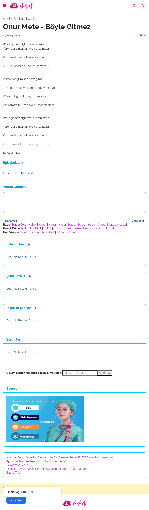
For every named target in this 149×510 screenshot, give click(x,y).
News (101, 224)
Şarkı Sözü (48, 232)
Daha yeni (11, 220)
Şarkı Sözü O (27, 18)
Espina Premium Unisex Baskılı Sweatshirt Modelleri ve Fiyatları (46, 468)
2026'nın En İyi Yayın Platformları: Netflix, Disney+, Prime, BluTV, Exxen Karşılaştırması (60, 457)
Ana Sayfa (9, 18)
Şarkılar (34, 232)
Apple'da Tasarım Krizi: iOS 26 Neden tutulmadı (36, 461)
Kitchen (71, 232)
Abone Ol (105, 372)
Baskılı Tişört (14, 472)
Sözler (61, 232)
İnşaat (24, 232)
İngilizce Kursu (116, 224)
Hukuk (28, 228)
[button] (4, 5)
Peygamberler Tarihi (19, 465)
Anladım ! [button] (16, 500)
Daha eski (138, 220)
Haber (32, 224)
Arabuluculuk (101, 228)
